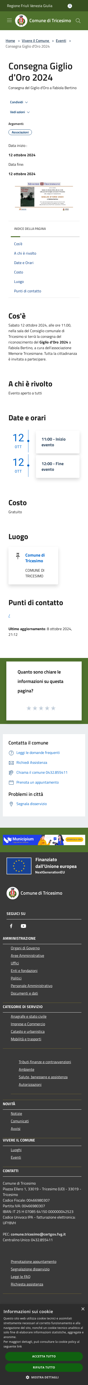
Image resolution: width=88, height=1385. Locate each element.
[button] (44, 1377)
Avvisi (15, 1128)
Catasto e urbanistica (28, 1031)
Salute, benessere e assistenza (43, 1077)
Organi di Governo (25, 948)
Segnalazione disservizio (30, 1269)
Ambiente (26, 1069)
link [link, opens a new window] (19, 1346)
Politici (16, 978)
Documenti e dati (24, 993)
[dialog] (44, 1344)
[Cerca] (78, 21)
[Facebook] (11, 926)
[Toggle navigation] (9, 20)
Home (10, 40)
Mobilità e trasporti (26, 1039)
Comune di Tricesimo (35, 558)
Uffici (15, 963)
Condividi (19, 102)
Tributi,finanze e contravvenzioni (45, 1062)
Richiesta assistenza (27, 1284)
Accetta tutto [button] (44, 1356)
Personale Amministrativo (31, 985)
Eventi (61, 40)
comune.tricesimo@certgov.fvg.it (38, 1234)
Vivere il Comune (36, 40)
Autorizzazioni (30, 1084)
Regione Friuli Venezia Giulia (29, 5)
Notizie (16, 1113)
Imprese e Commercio (28, 1024)
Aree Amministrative (27, 955)
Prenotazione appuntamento (33, 1261)
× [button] (82, 1309)
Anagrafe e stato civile (28, 1016)
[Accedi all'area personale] (69, 6)
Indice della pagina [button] (30, 228)
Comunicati (20, 1121)
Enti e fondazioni (24, 970)
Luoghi (16, 1150)
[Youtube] (23, 926)
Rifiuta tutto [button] (44, 1367)
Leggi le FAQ (21, 1276)
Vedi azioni (20, 112)
